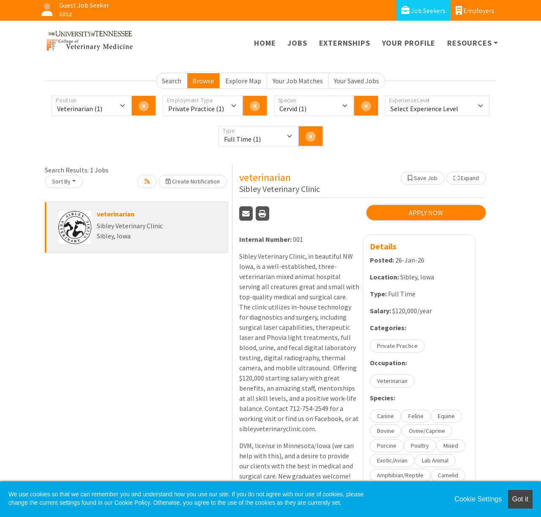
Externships (344, 43)
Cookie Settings (478, 499)
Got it (520, 499)
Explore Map (243, 81)
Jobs (297, 43)
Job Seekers (423, 10)
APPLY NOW (426, 212)
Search (171, 81)
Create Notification (193, 181)
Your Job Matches (298, 81)
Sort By (61, 181)
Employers (475, 10)
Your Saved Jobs (356, 81)
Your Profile (409, 43)
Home (265, 43)
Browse (203, 81)
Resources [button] (469, 43)
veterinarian (115, 214)
